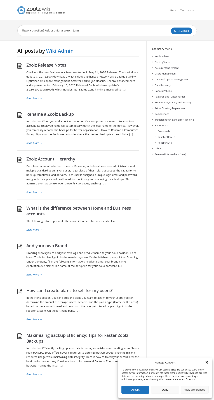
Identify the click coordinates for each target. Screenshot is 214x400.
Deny (165, 389)
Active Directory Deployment (170, 108)
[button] (207, 362)
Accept (135, 389)
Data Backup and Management (172, 79)
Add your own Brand (46, 245)
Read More (34, 98)
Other (158, 148)
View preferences (194, 389)
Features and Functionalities (170, 96)
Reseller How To (166, 137)
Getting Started (163, 62)
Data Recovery (163, 85)
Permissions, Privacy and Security (173, 102)
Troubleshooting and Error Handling (174, 119)
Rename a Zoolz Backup (50, 114)
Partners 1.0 (161, 125)
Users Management (165, 73)
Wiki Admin (60, 50)
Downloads (164, 131)
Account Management (166, 67)
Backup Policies (163, 90)
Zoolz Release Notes (46, 65)
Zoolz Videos (162, 56)
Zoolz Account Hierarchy (50, 159)
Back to (182, 10)
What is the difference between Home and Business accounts (78, 211)
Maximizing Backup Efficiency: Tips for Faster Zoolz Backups (77, 338)
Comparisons (162, 114)
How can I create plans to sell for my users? (69, 290)
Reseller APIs (165, 142)
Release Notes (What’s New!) (170, 154)
